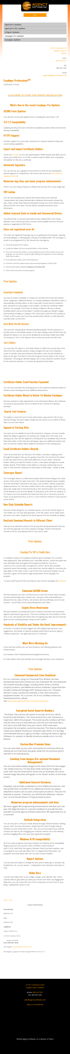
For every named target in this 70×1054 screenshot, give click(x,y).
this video (15, 155)
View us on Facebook (35, 1004)
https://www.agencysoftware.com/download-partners (28, 701)
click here (62, 581)
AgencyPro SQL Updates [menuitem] (15, 28)
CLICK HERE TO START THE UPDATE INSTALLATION (35, 95)
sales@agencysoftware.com (35, 1000)
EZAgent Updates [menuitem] (12, 32)
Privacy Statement (35, 1050)
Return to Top (8, 900)
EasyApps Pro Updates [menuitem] (14, 36)
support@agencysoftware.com (54, 75)
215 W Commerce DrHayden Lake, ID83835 (58, 50)
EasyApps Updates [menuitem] (13, 40)
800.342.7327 (61, 61)
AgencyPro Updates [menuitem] (13, 24)
